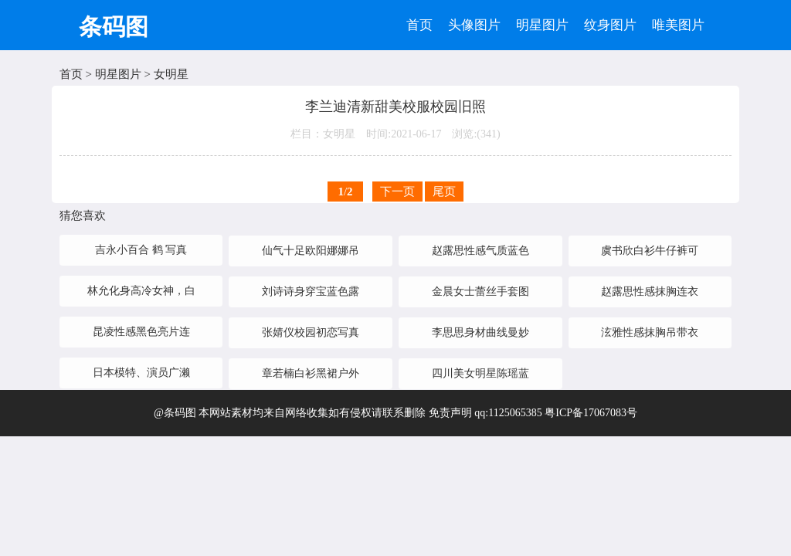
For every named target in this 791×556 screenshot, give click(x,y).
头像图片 (474, 25)
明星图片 (542, 25)
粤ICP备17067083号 (591, 413)
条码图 (113, 26)
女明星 (171, 74)
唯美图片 (678, 25)
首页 (419, 25)
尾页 (444, 191)
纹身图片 (610, 25)
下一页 (397, 191)
